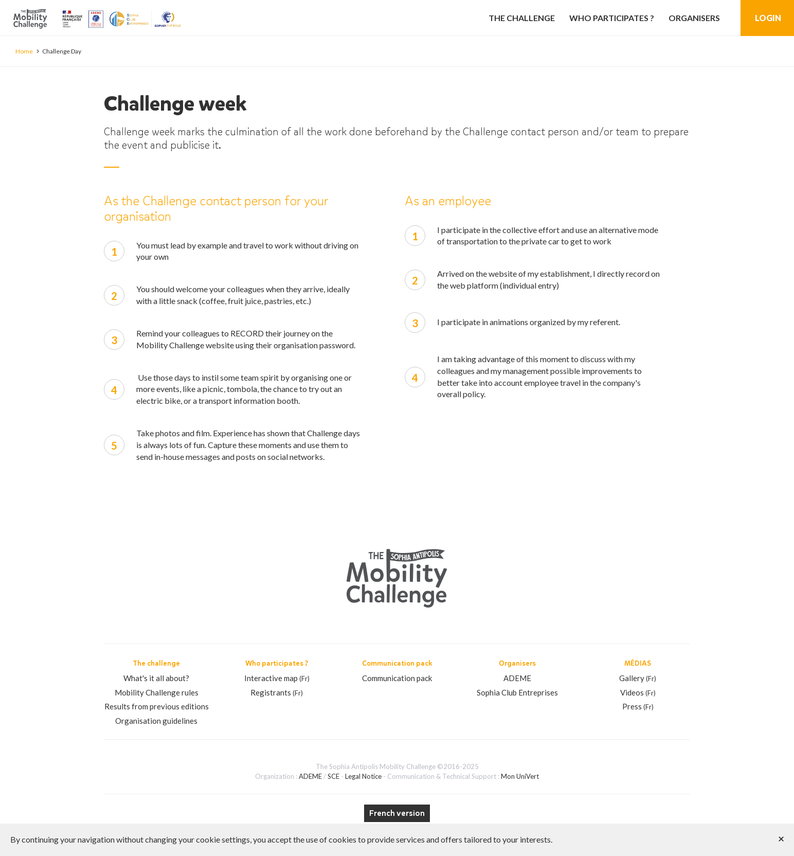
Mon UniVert (520, 776)
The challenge (522, 18)
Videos (638, 692)
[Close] (781, 838)
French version (397, 813)
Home (24, 51)
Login (768, 18)
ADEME (517, 678)
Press (638, 706)
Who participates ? (611, 18)
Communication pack (397, 678)
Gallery (637, 678)
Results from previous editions (156, 706)
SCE (333, 776)
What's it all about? (156, 678)
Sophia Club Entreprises (517, 692)
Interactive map (277, 678)
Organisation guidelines (156, 720)
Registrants (276, 692)
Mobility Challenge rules (157, 692)
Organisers (694, 18)
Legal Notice (363, 776)
